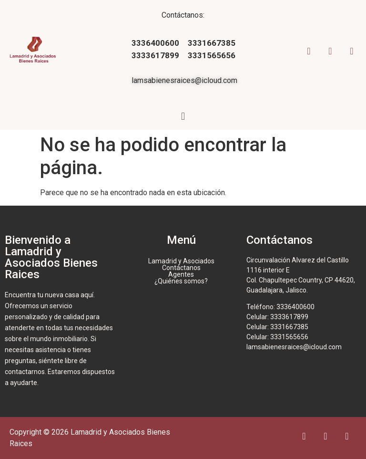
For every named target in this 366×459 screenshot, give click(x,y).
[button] (182, 116)
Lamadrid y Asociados (181, 261)
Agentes (181, 274)
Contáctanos (181, 267)
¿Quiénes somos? (181, 281)
